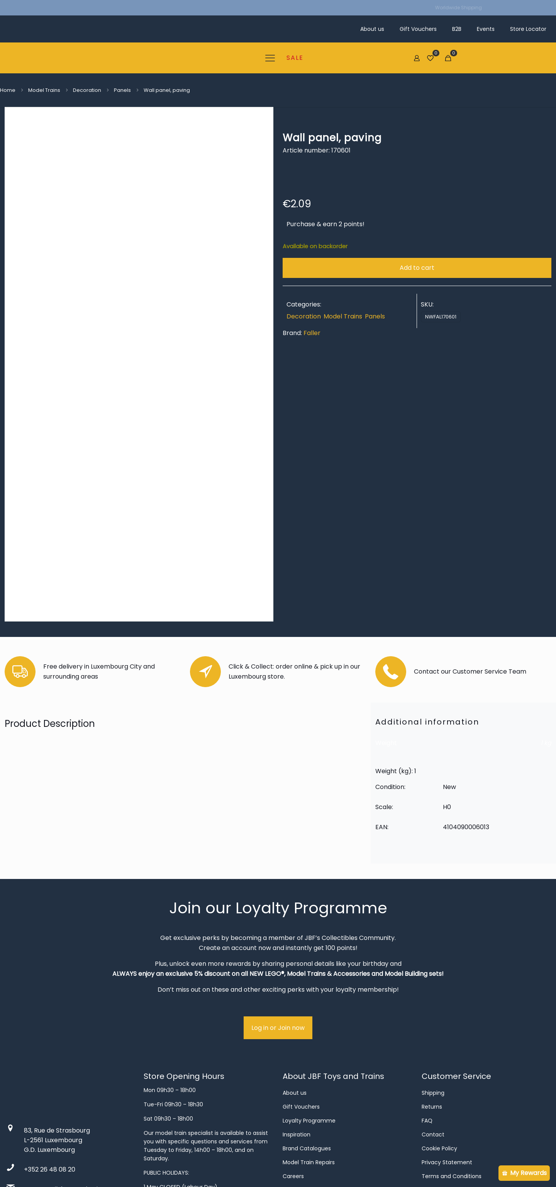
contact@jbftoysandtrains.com (72, 1076)
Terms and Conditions (451, 1063)
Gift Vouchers (301, 993)
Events (291, 1077)
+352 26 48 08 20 (49, 1056)
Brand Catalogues (307, 1035)
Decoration (87, 90)
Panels (122, 90)
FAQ (427, 1007)
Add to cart (417, 267)
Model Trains (44, 90)
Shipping (433, 980)
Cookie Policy (439, 1035)
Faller (311, 332)
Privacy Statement (447, 1049)
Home (7, 90)
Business (294, 1091)
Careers (293, 1063)
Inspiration (296, 1021)
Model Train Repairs (309, 1049)
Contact (433, 1021)
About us (295, 980)
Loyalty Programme (309, 1007)
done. (197, 1166)
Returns (432, 993)
